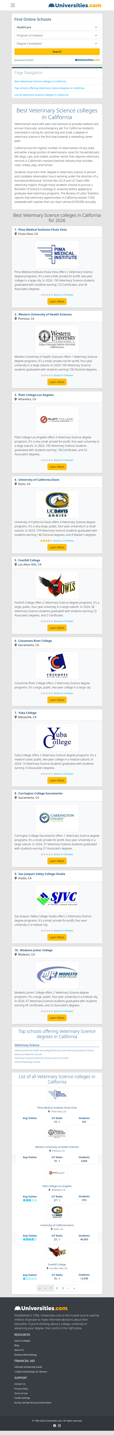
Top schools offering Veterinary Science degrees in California (50, 88)
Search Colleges (22, 1340)
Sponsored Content (24, 60)
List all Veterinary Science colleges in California (42, 94)
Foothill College (29, 560)
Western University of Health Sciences (45, 314)
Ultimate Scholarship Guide (28, 1366)
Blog (16, 1345)
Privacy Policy (21, 1388)
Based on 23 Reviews (63, 540)
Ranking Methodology (25, 1354)
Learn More (57, 301)
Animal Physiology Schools (27, 1061)
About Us (19, 1349)
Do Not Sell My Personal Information (32, 1402)
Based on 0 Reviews (63, 294)
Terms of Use (21, 1393)
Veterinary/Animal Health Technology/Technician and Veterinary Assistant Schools (54, 1050)
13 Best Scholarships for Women (30, 1371)
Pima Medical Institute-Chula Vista (42, 230)
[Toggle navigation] (13, 5)
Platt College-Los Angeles (36, 395)
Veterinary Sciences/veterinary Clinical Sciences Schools (42, 1058)
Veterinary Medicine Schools (28, 1054)
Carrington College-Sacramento (40, 793)
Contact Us (19, 1383)
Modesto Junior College (36, 950)
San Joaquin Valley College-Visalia (41, 874)
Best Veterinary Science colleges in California (40, 81)
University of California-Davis (38, 480)
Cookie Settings (22, 1397)
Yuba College (27, 713)
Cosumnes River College (35, 641)
